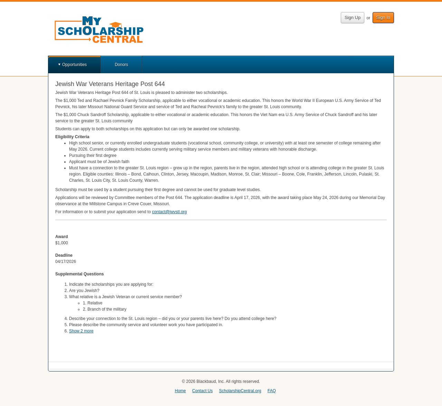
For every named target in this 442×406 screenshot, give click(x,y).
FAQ (272, 390)
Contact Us (202, 390)
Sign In (383, 17)
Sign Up (353, 17)
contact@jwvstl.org (169, 211)
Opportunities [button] (74, 64)
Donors (121, 64)
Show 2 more (81, 331)
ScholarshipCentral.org (240, 390)
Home (180, 390)
